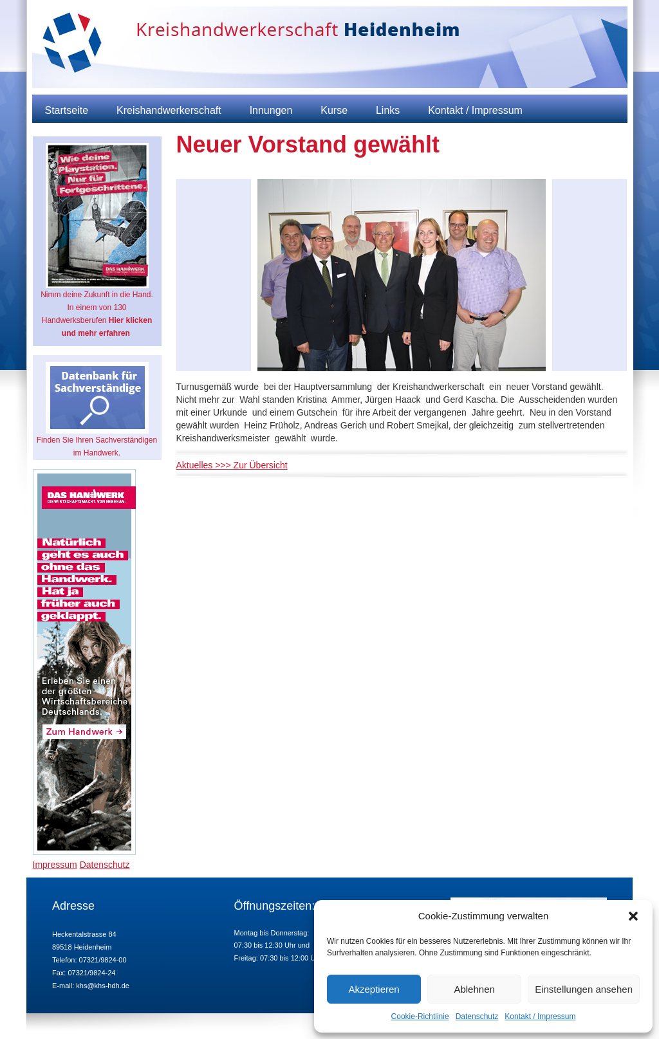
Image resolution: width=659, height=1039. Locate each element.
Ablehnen (474, 989)
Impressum (55, 865)
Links (388, 110)
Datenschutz (477, 1016)
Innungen (271, 110)
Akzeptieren (373, 989)
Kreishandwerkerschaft (168, 110)
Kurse (334, 110)
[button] (633, 916)
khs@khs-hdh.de (102, 985)
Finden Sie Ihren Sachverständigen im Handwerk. (97, 409)
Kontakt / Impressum (540, 1016)
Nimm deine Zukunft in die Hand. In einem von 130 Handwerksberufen (97, 240)
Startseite (67, 110)
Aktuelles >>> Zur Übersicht (232, 465)
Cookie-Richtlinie (420, 1016)
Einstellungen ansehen (584, 989)
